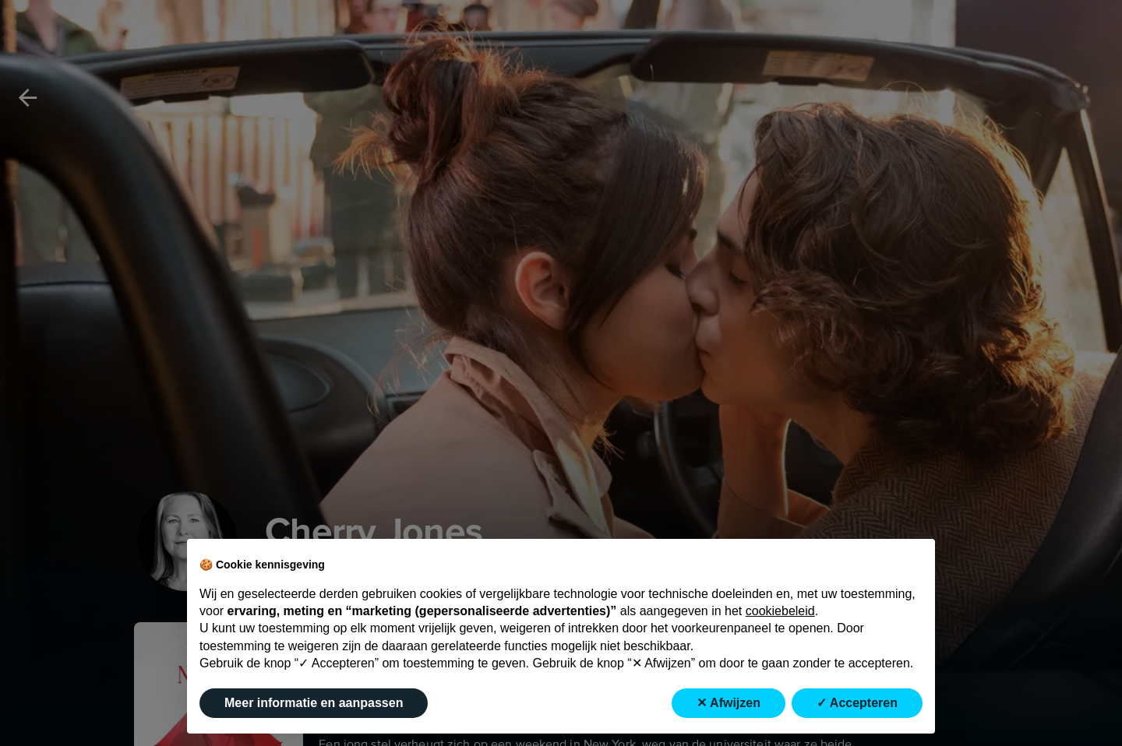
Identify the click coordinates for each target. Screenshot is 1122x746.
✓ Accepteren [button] (857, 702)
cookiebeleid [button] (780, 611)
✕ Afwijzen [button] (728, 702)
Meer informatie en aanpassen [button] (313, 702)
